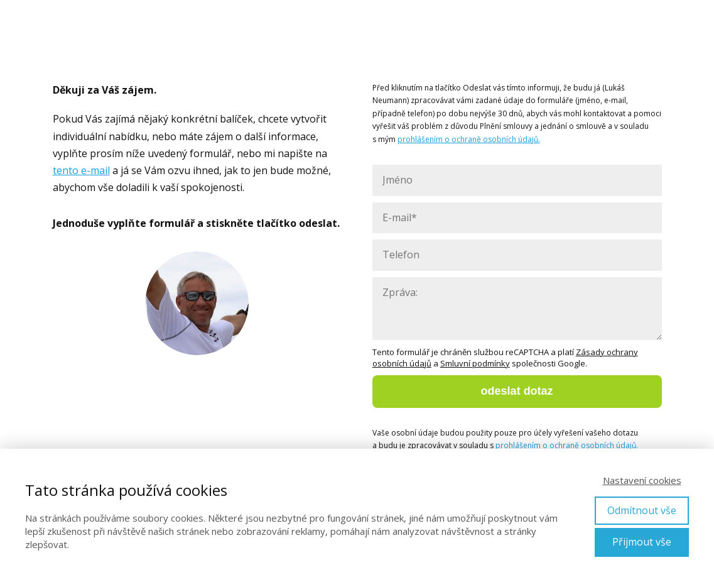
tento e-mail (81, 170)
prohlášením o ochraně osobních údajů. (469, 139)
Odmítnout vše (641, 510)
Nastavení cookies (642, 480)
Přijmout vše (641, 542)
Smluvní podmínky (475, 363)
